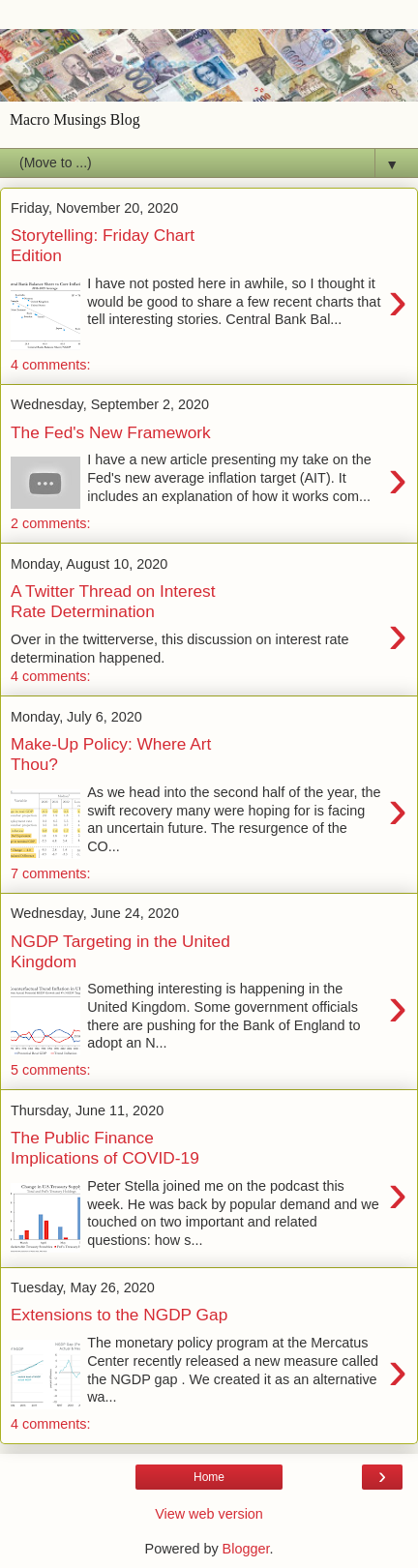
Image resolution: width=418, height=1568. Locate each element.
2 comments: (50, 523)
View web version (209, 1514)
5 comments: (50, 1070)
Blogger (246, 1548)
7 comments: (50, 873)
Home (209, 1477)
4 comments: (50, 364)
